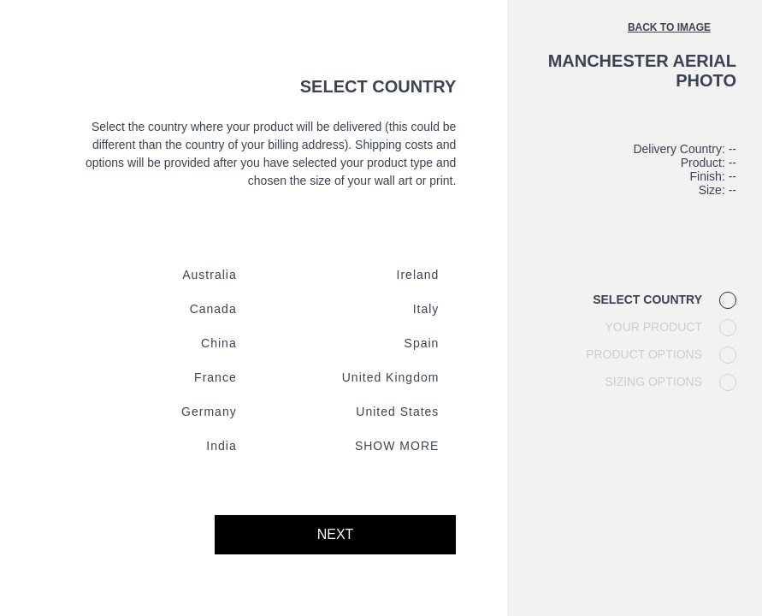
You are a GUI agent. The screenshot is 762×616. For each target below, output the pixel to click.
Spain (422, 343)
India (221, 446)
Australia (209, 274)
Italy (426, 309)
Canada (213, 309)
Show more (397, 446)
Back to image (669, 27)
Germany (209, 411)
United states (397, 411)
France (215, 377)
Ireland (418, 274)
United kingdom (391, 377)
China (219, 343)
